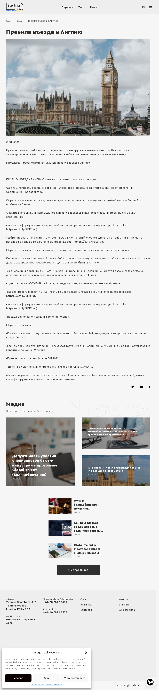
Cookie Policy (37, 685)
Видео (49, 411)
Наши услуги (87, 604)
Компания (123, 604)
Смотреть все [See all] (78, 570)
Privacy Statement (53, 685)
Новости (20, 21)
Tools (81, 7)
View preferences (74, 678)
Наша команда (126, 610)
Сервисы (67, 7)
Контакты (86, 610)
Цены (94, 7)
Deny (46, 678)
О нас (83, 599)
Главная (9, 21)
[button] (86, 652)
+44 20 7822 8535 (55, 602)
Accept (18, 678)
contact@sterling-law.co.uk (133, 685)
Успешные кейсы (30, 411)
